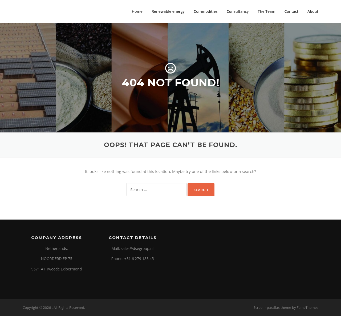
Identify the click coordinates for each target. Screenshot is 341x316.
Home (137, 11)
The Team (266, 11)
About (312, 11)
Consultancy (238, 11)
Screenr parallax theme (272, 307)
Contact (291, 11)
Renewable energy (168, 11)
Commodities (206, 11)
